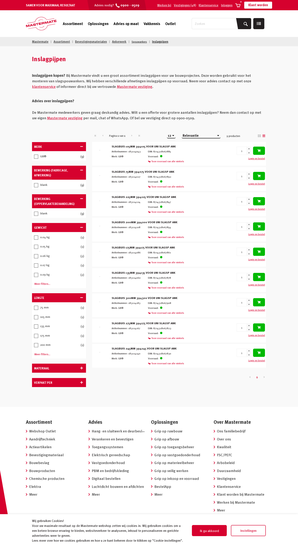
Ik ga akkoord (209, 530)
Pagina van (117, 135)
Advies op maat (126, 23)
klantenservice (44, 86)
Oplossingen (98, 23)
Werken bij (164, 5)
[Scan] (258, 23)
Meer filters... (42, 283)
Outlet (170, 23)
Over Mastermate (232, 421)
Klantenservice (208, 5)
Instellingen (248, 530)
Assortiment (73, 24)
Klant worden (258, 4)
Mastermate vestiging (134, 86)
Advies (95, 421)
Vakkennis (152, 23)
